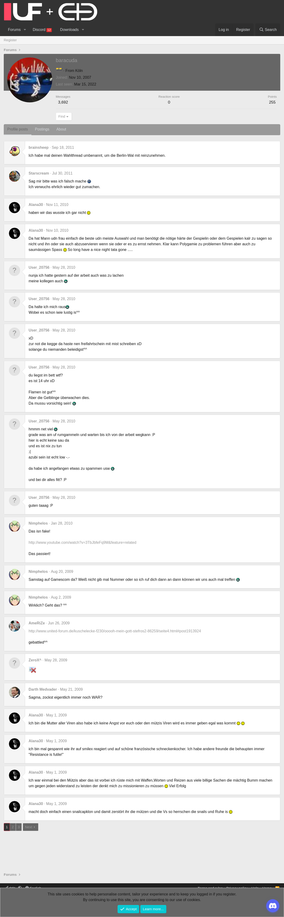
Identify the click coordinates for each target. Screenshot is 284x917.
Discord (42, 30)
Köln (79, 71)
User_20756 (39, 267)
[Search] (267, 29)
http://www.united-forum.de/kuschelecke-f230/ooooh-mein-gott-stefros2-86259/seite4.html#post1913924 (115, 631)
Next (28, 827)
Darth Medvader (43, 689)
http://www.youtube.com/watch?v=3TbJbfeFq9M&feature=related (82, 542)
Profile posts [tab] (17, 129)
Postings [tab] (42, 129)
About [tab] (61, 129)
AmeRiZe (37, 623)
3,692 (63, 102)
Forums (14, 30)
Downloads (69, 30)
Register (10, 40)
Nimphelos (38, 523)
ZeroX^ (35, 660)
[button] (24, 29)
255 (272, 102)
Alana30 (36, 205)
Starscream (39, 173)
